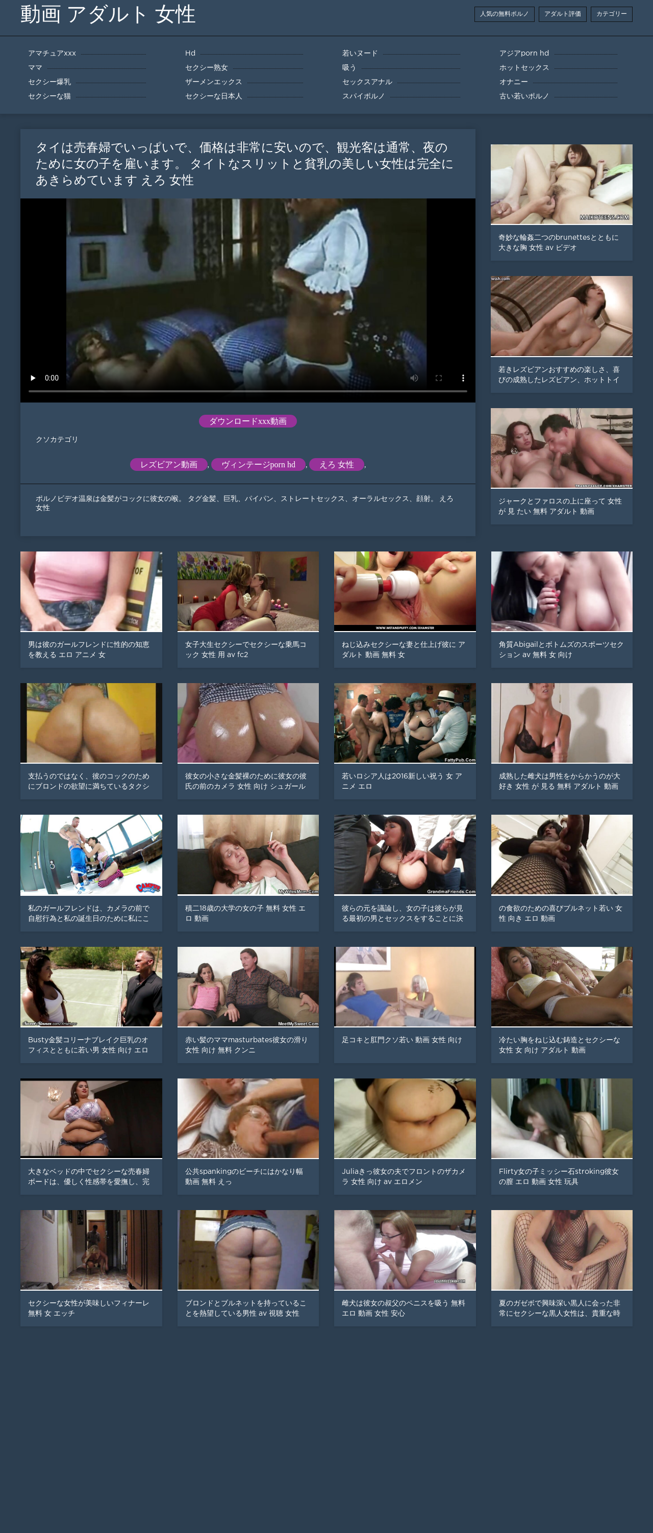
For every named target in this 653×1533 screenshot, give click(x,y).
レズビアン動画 (168, 464)
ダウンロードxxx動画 (248, 421)
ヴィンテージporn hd (258, 464)
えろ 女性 (336, 464)
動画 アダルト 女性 (108, 14)
